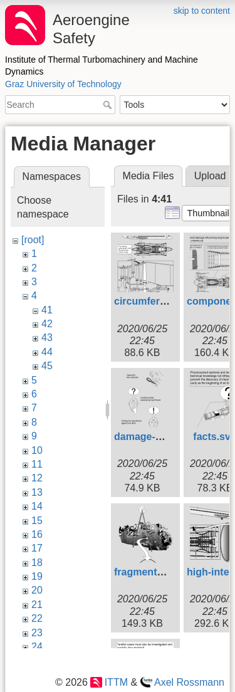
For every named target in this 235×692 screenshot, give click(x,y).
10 (37, 450)
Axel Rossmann (189, 682)
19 (37, 576)
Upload (210, 175)
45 (47, 365)
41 (47, 310)
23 (37, 632)
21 (37, 604)
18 (37, 562)
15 (37, 520)
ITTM (116, 682)
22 (37, 618)
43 (47, 337)
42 (47, 323)
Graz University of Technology (63, 84)
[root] (32, 239)
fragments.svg (148, 572)
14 (37, 506)
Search (109, 104)
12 (37, 478)
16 (37, 534)
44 (47, 352)
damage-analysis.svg (164, 436)
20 (37, 590)
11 (37, 464)
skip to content (202, 11)
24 (37, 646)
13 (37, 492)
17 (37, 548)
